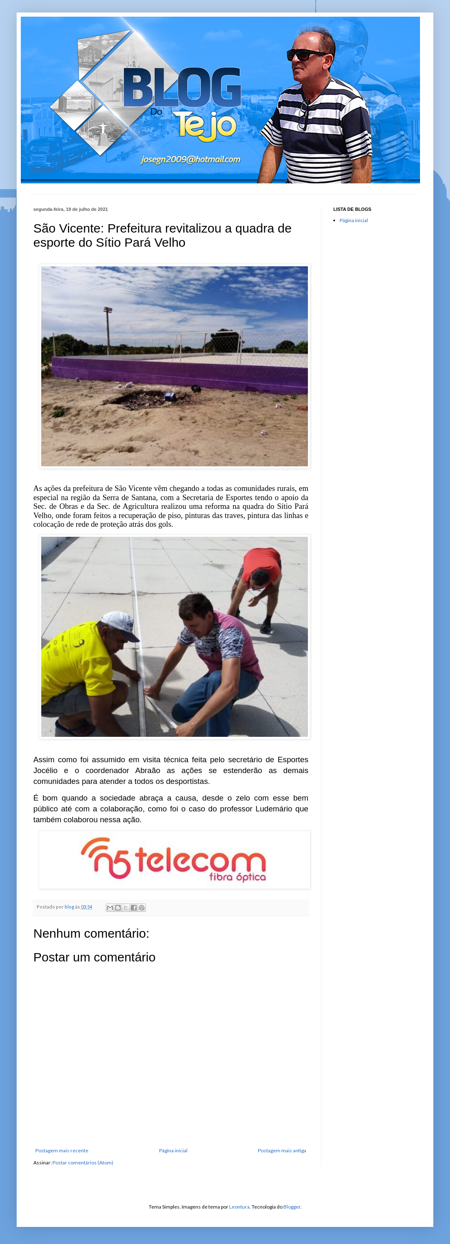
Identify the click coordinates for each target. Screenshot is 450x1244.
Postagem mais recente (61, 1150)
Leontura (239, 1207)
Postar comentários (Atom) (82, 1162)
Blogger (291, 1207)
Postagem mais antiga (282, 1150)
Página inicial (173, 1150)
